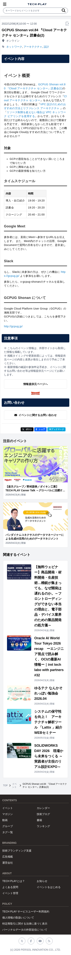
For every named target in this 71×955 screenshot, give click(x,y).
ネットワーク (14, 46)
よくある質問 (10, 887)
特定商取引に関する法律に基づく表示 (24, 923)
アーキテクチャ (33, 46)
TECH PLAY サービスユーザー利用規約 (25, 911)
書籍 (39, 820)
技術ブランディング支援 (16, 850)
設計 (46, 46)
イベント (14, 785)
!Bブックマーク (56, 429)
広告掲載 (7, 856)
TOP (5, 785)
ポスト (27, 429)
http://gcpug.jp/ (13, 326)
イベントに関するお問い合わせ (35, 415)
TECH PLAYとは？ (13, 881)
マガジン (7, 814)
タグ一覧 (7, 832)
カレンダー (43, 808)
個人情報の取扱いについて (18, 917)
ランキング (43, 826)
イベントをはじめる (49, 887)
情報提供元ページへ (35, 384)
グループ (7, 826)
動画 (5, 820)
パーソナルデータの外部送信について (24, 929)
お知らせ (42, 881)
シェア (40, 429)
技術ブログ (43, 814)
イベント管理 (10, 893)
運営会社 (7, 862)
